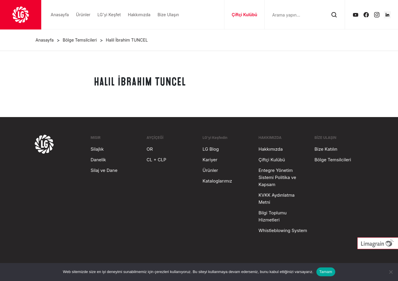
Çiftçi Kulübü (244, 14)
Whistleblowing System (283, 230)
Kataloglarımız (217, 181)
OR (150, 149)
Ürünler (210, 170)
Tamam (325, 272)
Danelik (98, 159)
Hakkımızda (271, 149)
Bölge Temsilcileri (333, 159)
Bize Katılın (326, 149)
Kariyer (210, 159)
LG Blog (211, 149)
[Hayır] (391, 272)
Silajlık (97, 149)
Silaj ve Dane (104, 170)
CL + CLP (156, 159)
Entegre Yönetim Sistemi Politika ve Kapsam (277, 177)
